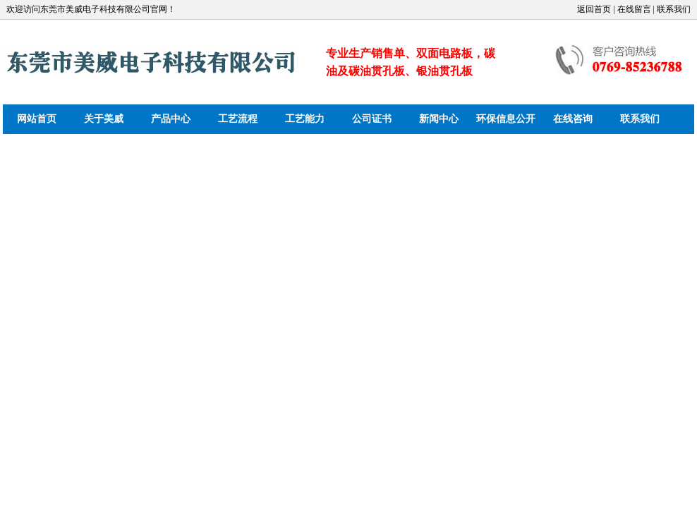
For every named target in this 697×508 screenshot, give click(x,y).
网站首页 (36, 119)
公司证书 (372, 119)
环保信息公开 (505, 119)
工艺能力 (305, 119)
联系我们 (640, 119)
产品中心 (170, 119)
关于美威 (103, 119)
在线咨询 (573, 119)
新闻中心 (439, 119)
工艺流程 (237, 119)
